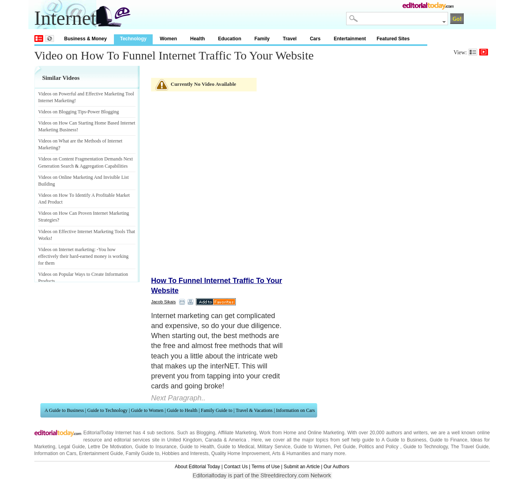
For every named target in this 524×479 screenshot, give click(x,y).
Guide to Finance (448, 440)
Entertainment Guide (101, 453)
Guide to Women (147, 410)
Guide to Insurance (156, 446)
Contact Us (235, 466)
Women (168, 39)
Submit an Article (302, 466)
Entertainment (350, 39)
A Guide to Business (64, 410)
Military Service (274, 446)
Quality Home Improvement (240, 453)
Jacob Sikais (163, 301)
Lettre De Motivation (110, 446)
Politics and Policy (379, 446)
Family (261, 39)
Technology (133, 39)
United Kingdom (184, 440)
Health (197, 39)
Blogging (205, 432)
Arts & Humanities (291, 453)
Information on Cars (295, 410)
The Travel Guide (470, 446)
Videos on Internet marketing (66, 249)
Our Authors (336, 466)
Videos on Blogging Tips (62, 112)
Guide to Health (182, 410)
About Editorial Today (197, 466)
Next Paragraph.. (178, 398)
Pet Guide (345, 446)
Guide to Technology (107, 410)
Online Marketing (326, 432)
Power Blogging (103, 112)
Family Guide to (217, 410)
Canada (213, 440)
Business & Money (85, 39)
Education (229, 39)
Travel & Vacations (254, 410)
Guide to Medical (236, 446)
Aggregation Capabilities (104, 166)
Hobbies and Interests (185, 453)
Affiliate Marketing (237, 432)
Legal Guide (71, 446)
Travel (290, 39)
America (237, 440)
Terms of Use (265, 466)
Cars (315, 39)
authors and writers (407, 432)
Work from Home (277, 432)
